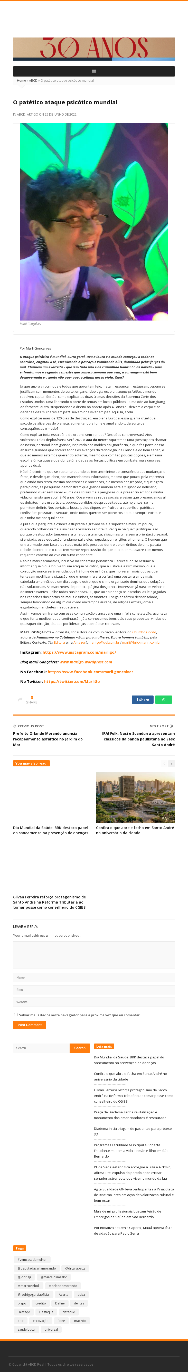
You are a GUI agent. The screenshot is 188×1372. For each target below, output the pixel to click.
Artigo (32, 114)
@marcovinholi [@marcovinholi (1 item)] (29, 1286)
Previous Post (28, 726)
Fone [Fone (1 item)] (61, 1321)
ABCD (33, 80)
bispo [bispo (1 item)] (22, 1303)
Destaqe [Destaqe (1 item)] (24, 1312)
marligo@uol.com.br (104, 642)
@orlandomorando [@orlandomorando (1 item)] (63, 1286)
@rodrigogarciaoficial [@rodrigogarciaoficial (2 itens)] (34, 1294)
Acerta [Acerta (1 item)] (63, 1294)
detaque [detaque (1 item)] (69, 1312)
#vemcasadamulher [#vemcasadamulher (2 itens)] (32, 1259)
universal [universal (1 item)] (51, 1329)
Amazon (79, 642)
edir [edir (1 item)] (21, 1321)
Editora (59, 642)
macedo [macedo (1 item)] (80, 1321)
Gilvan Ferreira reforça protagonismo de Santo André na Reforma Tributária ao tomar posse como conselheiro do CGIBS (49, 902)
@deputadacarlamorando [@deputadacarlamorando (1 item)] (37, 1268)
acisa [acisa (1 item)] (81, 1294)
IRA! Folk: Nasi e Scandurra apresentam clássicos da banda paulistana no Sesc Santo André (138, 739)
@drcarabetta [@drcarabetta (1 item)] (75, 1268)
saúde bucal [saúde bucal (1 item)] (26, 1329)
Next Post (161, 726)
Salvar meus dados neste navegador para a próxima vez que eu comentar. (79, 1015)
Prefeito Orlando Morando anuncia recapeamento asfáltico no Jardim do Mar (48, 739)
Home (21, 80)
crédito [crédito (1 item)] (40, 1303)
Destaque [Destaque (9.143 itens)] (46, 1312)
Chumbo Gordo (144, 632)
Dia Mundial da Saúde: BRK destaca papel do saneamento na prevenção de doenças (50, 830)
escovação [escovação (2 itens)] (41, 1321)
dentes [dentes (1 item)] (79, 1303)
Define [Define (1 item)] (60, 1303)
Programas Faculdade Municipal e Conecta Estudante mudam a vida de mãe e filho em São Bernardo (131, 1151)
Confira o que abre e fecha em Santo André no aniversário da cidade (135, 830)
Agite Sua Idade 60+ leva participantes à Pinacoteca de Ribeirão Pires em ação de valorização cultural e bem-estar (134, 1195)
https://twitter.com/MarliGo (72, 681)
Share (142, 699)
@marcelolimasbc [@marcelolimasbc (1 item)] (54, 1277)
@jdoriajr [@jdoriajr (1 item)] (24, 1277)
